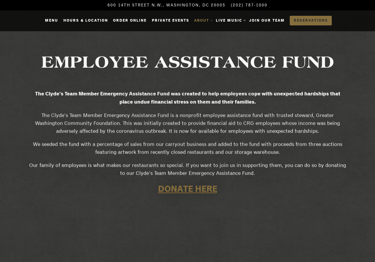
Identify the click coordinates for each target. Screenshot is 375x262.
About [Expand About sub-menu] (202, 20)
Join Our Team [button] (267, 20)
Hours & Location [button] (85, 20)
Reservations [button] (311, 20)
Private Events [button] (170, 20)
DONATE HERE (187, 189)
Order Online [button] (130, 20)
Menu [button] (51, 20)
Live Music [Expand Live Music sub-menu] (230, 20)
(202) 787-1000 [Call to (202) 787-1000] (249, 5)
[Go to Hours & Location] (166, 5)
